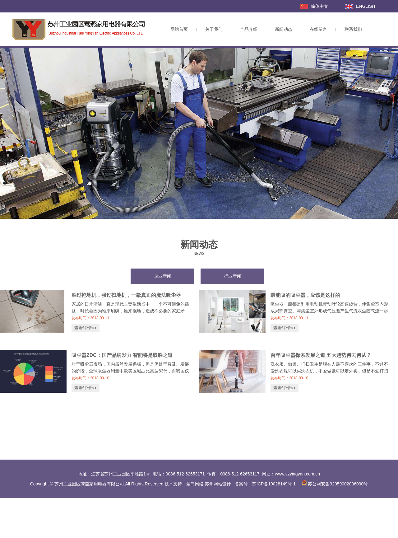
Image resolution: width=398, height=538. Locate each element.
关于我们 (214, 29)
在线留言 (318, 29)
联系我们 (353, 29)
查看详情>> (85, 327)
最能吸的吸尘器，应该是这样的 (305, 295)
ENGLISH (365, 6)
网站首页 (179, 29)
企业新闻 (162, 276)
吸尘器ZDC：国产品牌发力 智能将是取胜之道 (122, 355)
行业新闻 (232, 276)
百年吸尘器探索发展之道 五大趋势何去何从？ (321, 355)
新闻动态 (283, 29)
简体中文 (319, 6)
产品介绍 (248, 29)
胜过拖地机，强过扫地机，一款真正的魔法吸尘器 (126, 295)
